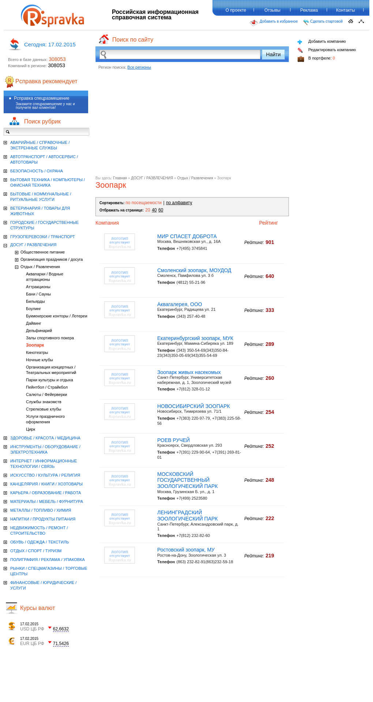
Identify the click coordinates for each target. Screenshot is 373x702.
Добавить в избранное (273, 23)
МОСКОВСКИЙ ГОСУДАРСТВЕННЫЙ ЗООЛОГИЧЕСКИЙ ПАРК (187, 480)
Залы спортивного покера (50, 338)
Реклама (309, 10)
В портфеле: (316, 59)
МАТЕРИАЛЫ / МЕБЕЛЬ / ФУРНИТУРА (46, 501)
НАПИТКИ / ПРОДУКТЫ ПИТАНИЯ (42, 519)
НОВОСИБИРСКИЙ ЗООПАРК (193, 406)
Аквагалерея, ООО (179, 304)
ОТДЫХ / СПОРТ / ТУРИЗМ (36, 551)
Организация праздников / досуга (51, 259)
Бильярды (35, 301)
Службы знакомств (43, 402)
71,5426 (61, 643)
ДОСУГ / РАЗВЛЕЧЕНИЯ (152, 178)
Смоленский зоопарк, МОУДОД (194, 270)
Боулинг (33, 308)
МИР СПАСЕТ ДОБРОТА (187, 236)
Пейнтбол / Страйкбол (47, 387)
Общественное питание (42, 252)
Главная (120, 178)
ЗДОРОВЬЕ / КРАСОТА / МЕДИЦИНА (45, 438)
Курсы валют (37, 608)
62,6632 (61, 629)
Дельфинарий (39, 330)
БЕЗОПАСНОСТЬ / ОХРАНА (36, 171)
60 (160, 210)
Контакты (345, 10)
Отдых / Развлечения (195, 178)
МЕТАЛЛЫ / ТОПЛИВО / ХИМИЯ (40, 510)
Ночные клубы (39, 360)
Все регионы (139, 67)
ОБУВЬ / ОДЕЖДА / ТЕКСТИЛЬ (39, 542)
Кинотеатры (37, 352)
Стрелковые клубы (43, 409)
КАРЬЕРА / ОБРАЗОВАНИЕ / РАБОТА (45, 493)
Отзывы (272, 10)
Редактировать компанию (326, 50)
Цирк (30, 429)
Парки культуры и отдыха (49, 380)
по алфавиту (179, 202)
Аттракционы (38, 287)
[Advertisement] (192, 125)
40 (154, 210)
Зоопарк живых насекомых (189, 372)
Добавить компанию (321, 42)
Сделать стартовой (323, 22)
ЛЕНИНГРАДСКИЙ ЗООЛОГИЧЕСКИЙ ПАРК (187, 516)
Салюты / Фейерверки (46, 394)
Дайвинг (33, 323)
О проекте (236, 10)
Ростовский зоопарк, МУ (186, 550)
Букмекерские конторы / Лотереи (56, 316)
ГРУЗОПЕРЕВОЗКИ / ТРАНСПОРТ (42, 236)
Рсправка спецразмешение (41, 98)
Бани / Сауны (38, 294)
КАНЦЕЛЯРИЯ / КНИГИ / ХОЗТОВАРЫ (46, 484)
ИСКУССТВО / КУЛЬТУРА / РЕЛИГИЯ (45, 475)
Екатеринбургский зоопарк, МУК (195, 338)
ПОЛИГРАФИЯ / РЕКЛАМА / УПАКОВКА (47, 559)
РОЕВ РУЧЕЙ (173, 440)
